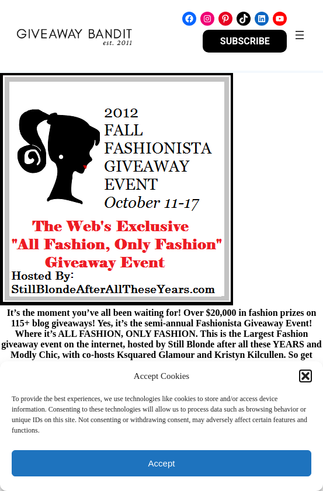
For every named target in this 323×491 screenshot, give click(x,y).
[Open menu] (300, 35)
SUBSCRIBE (245, 41)
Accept (161, 463)
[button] (305, 376)
